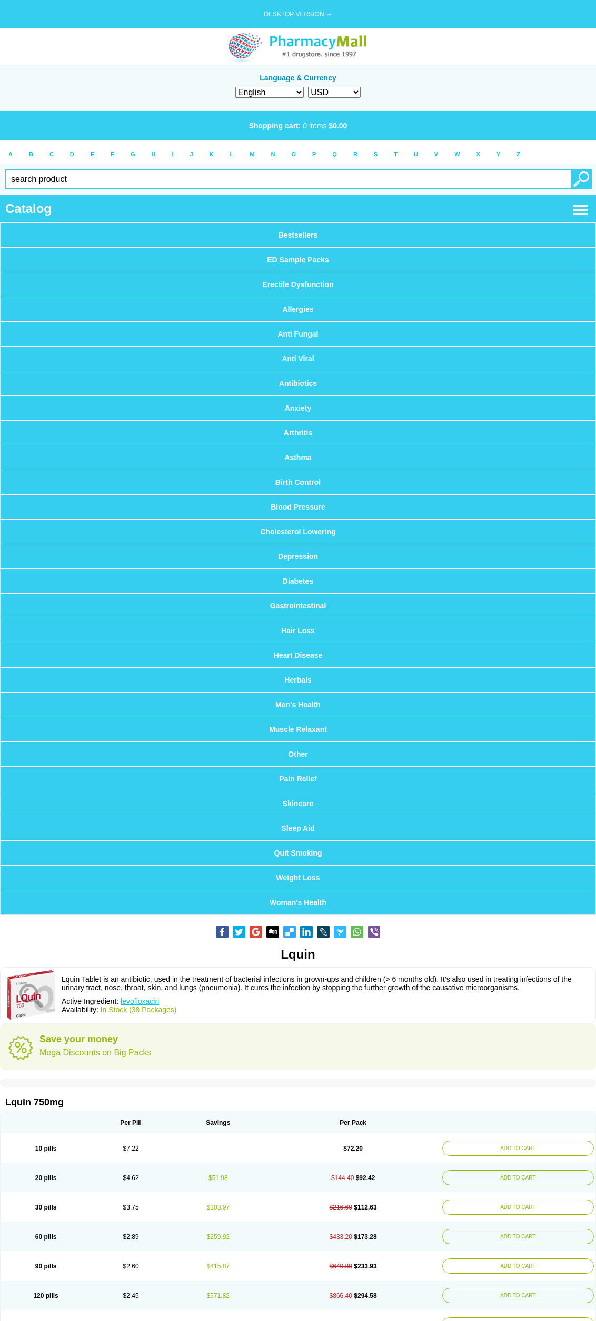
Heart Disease (298, 655)
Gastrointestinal (298, 606)
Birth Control (298, 482)
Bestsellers (298, 235)
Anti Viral (298, 358)
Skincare (298, 803)
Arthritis (298, 433)
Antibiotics (298, 383)
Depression (298, 556)
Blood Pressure (298, 507)
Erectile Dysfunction (297, 284)
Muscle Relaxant (298, 729)
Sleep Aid (297, 828)
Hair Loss (298, 630)
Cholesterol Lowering (297, 531)
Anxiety (298, 408)
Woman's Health (298, 902)
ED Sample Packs (298, 260)
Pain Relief (298, 779)
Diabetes (298, 581)
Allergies (297, 309)
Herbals (297, 680)
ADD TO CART (516, 1148)
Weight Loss (298, 877)
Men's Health (298, 704)
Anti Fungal (298, 334)
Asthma (297, 457)
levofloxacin (140, 1001)
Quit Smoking (298, 853)
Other (297, 754)
